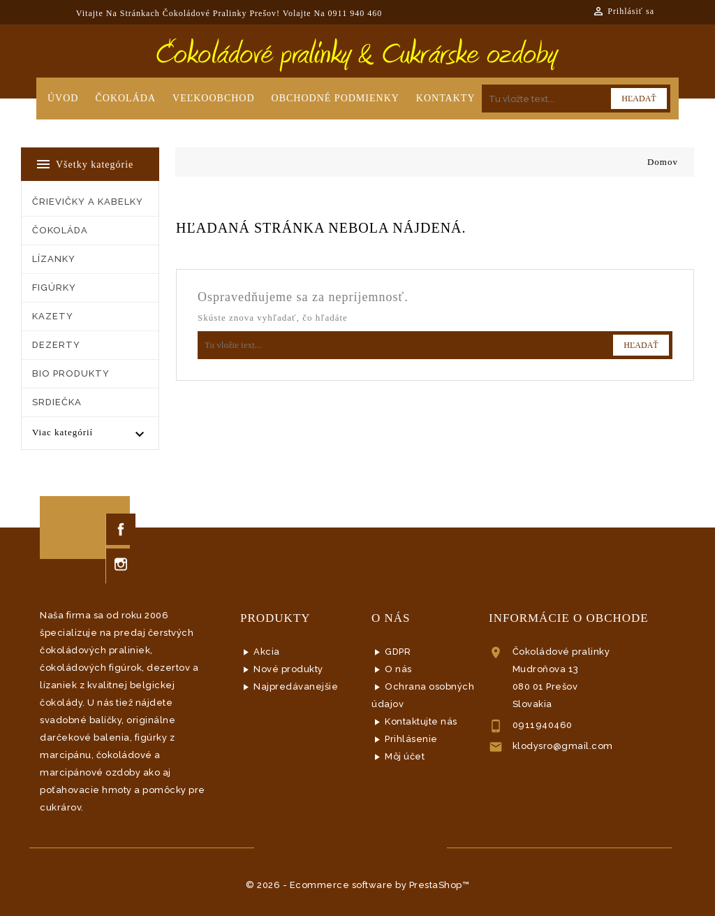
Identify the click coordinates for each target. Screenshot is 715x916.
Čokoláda (125, 98)
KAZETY (52, 316)
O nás (398, 669)
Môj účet (405, 756)
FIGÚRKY (54, 287)
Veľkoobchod (213, 98)
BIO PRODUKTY (71, 373)
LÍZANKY (53, 259)
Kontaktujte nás (421, 721)
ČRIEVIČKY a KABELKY (87, 201)
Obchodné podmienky (335, 98)
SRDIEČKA (57, 402)
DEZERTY (56, 345)
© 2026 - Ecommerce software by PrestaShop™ (357, 885)
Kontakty (446, 98)
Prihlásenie (411, 739)
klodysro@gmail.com (563, 746)
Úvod (62, 98)
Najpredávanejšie (295, 686)
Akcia (266, 651)
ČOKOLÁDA (60, 230)
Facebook (121, 529)
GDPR (398, 651)
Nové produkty (288, 669)
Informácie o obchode (569, 618)
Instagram (121, 564)
